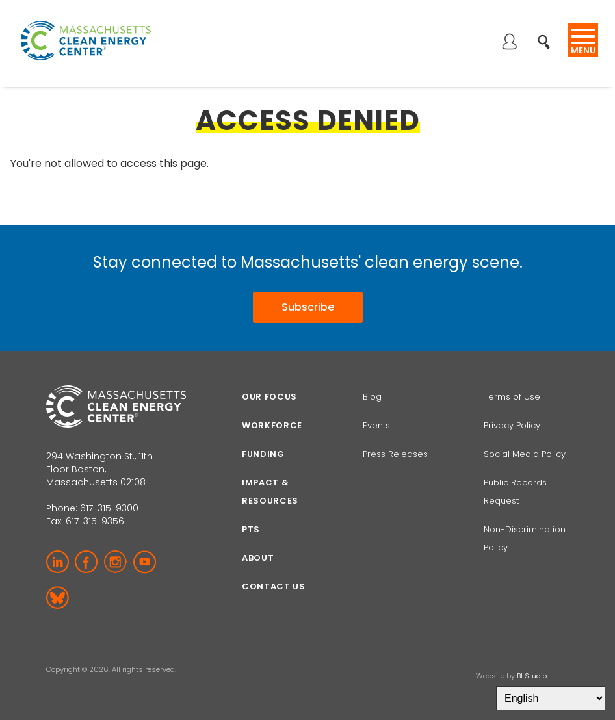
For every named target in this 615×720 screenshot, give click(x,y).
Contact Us (274, 584)
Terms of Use (512, 395)
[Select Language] (550, 698)
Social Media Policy (526, 452)
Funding (263, 452)
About (258, 556)
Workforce (272, 423)
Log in (509, 43)
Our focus (269, 395)
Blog (372, 395)
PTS (251, 527)
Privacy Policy (512, 423)
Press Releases (395, 452)
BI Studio (532, 674)
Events (376, 423)
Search (548, 35)
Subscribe (307, 305)
